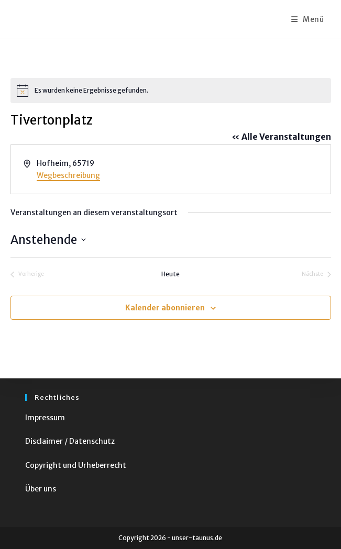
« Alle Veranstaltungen (281, 136)
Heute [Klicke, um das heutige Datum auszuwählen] (170, 274)
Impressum (45, 417)
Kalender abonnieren (165, 307)
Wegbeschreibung (68, 175)
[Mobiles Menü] (307, 19)
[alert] (170, 90)
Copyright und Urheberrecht (75, 465)
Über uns (40, 489)
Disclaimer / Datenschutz (70, 441)
